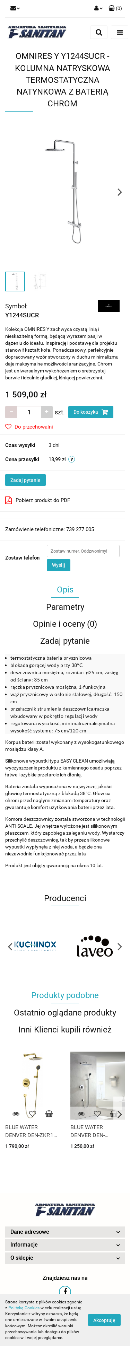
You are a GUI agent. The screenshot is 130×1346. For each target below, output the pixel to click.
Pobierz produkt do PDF (37, 500)
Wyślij (58, 565)
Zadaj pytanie (25, 480)
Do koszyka (90, 411)
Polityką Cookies (24, 1307)
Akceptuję (104, 1320)
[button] (115, 8)
